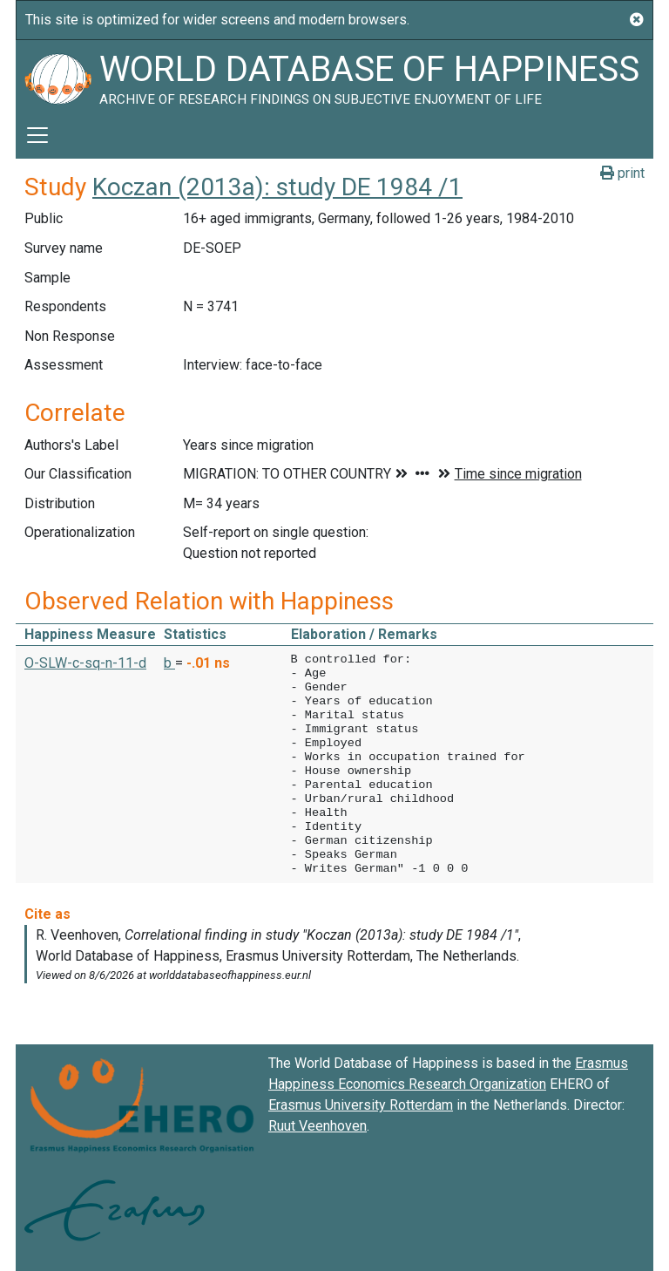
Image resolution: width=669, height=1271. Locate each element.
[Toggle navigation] (37, 135)
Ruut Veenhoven (317, 1126)
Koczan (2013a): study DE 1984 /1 (277, 187)
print (622, 173)
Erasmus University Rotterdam (360, 1105)
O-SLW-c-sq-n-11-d (85, 663)
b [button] (169, 663)
